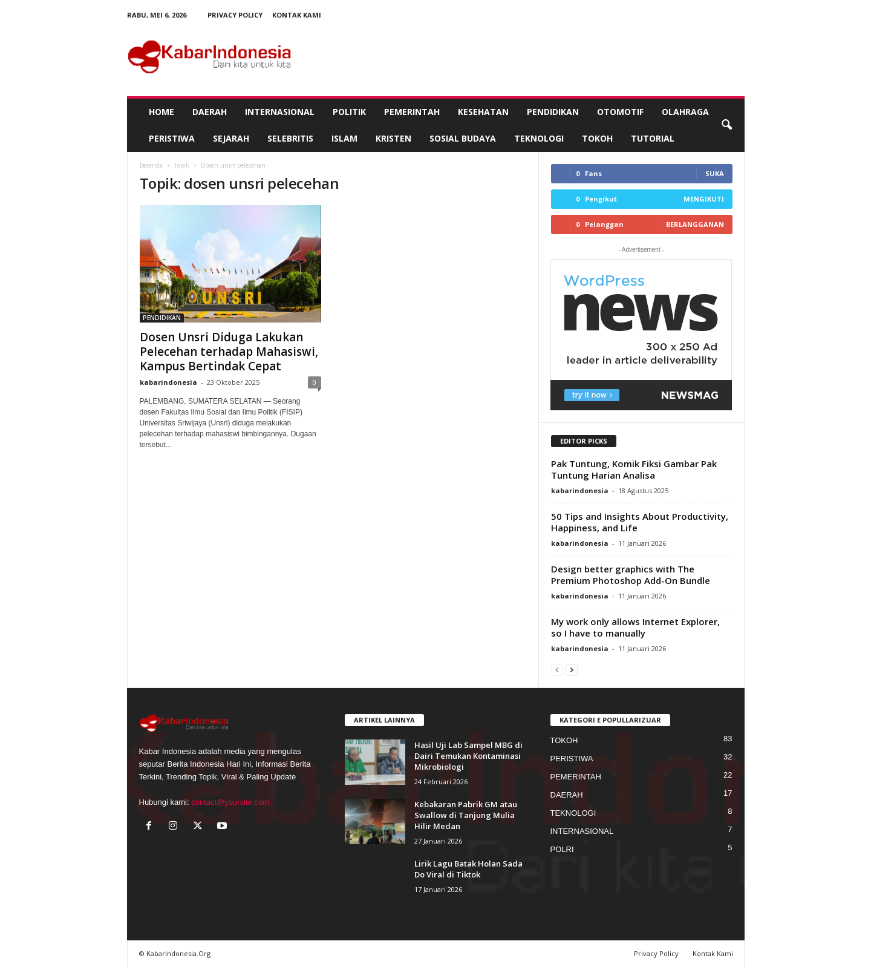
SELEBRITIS (290, 138)
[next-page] (572, 669)
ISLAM (344, 138)
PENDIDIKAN (553, 111)
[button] (726, 125)
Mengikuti (703, 198)
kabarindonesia (168, 382)
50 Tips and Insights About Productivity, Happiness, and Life (639, 522)
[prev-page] (557, 669)
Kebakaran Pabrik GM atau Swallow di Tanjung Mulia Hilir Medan (465, 815)
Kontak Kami (296, 14)
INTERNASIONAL (280, 111)
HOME (161, 111)
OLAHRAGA (685, 111)
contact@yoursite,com (230, 802)
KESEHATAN (483, 111)
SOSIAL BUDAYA (462, 138)
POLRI (562, 849)
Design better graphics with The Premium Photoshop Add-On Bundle (630, 574)
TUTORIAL (652, 138)
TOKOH (597, 138)
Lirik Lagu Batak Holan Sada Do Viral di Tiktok (468, 869)
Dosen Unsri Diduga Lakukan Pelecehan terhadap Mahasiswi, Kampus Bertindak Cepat (229, 351)
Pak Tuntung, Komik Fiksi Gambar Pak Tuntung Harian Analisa (634, 469)
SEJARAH (231, 138)
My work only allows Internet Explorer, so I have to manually (635, 627)
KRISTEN (393, 138)
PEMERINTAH (412, 111)
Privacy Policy (235, 14)
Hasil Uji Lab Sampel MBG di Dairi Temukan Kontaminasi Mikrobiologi (468, 755)
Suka (714, 173)
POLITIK (349, 111)
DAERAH (209, 111)
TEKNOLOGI (539, 138)
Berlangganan (695, 224)
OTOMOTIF (620, 111)
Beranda (151, 165)
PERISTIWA (172, 138)
